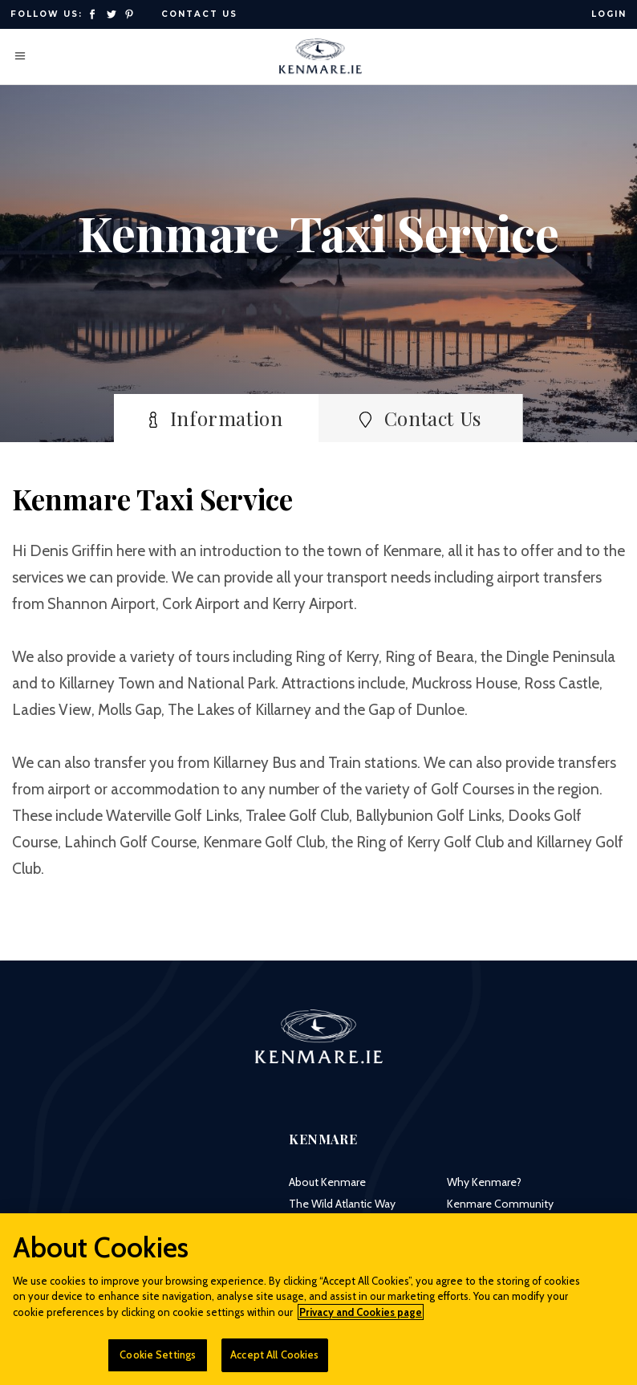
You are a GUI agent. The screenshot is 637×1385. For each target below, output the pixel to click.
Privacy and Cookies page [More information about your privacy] (360, 1320)
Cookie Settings (158, 1363)
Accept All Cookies (274, 1363)
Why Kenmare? (484, 1182)
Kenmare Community (500, 1203)
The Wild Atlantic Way (342, 1203)
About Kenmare (327, 1182)
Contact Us (199, 14)
